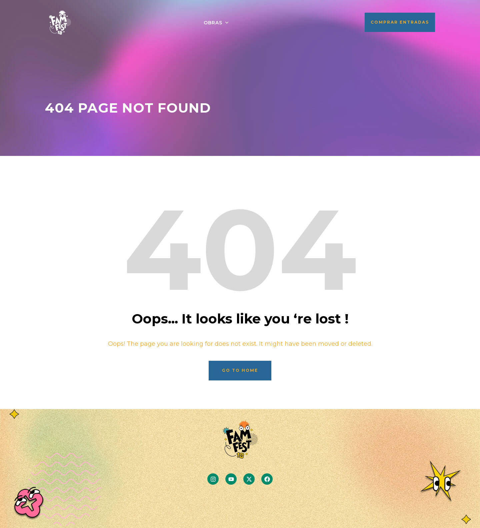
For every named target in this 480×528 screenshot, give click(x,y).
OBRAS (213, 23)
